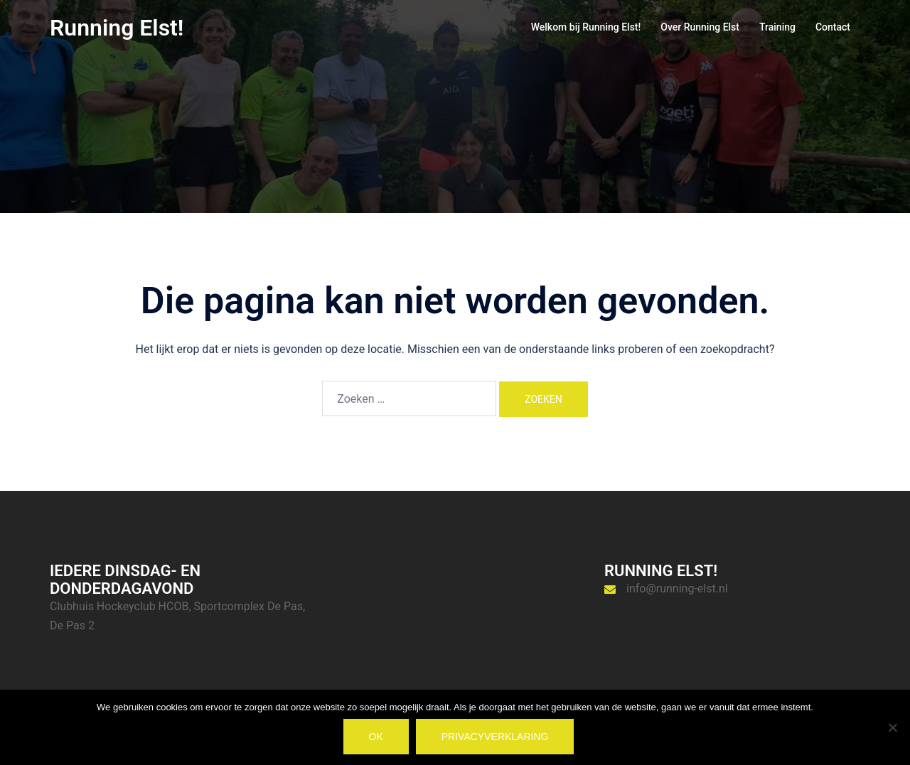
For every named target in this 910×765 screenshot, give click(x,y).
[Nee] (892, 727)
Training (777, 27)
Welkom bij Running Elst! (586, 27)
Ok (376, 736)
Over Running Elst (699, 27)
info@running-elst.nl (677, 588)
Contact (832, 27)
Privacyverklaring (495, 736)
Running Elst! (116, 27)
